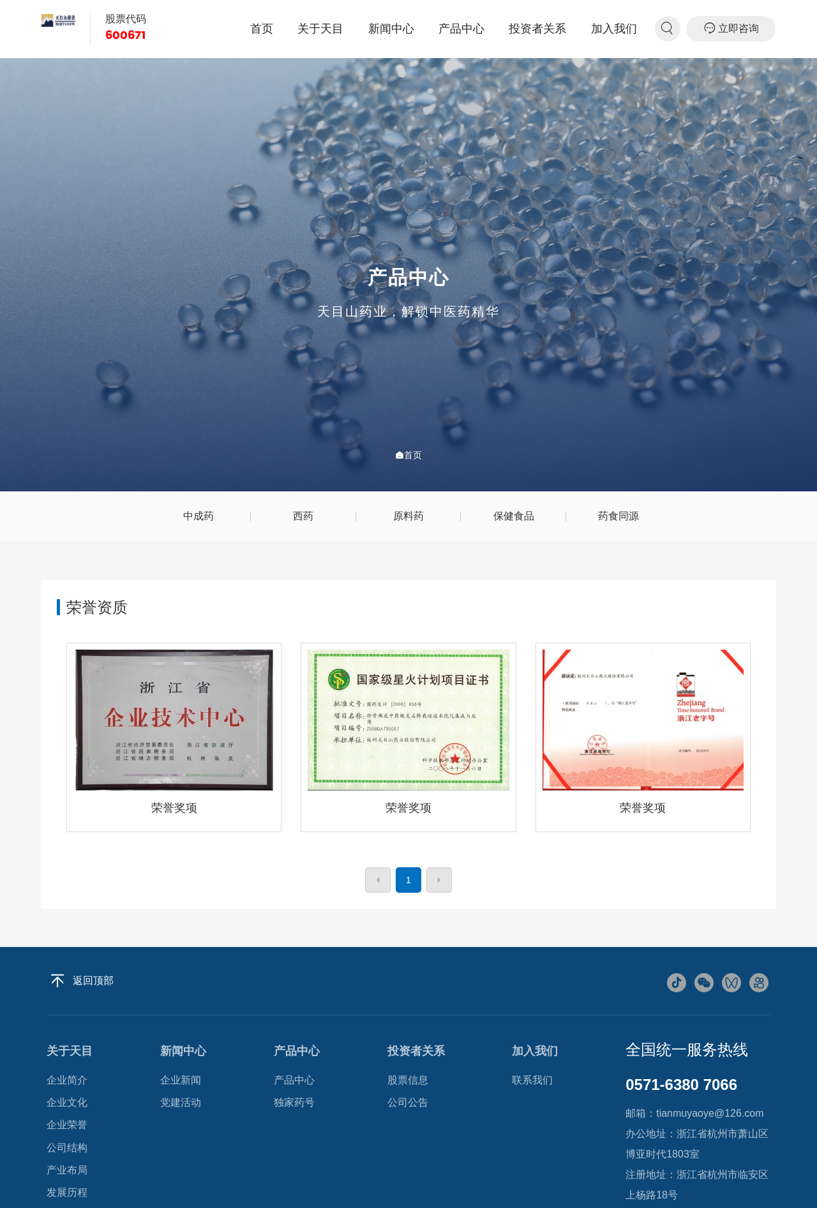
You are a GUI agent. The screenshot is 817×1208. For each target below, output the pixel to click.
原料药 (408, 516)
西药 (303, 516)
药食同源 (618, 516)
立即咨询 (731, 28)
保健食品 (513, 516)
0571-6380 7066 (681, 1084)
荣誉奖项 (174, 808)
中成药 (198, 516)
